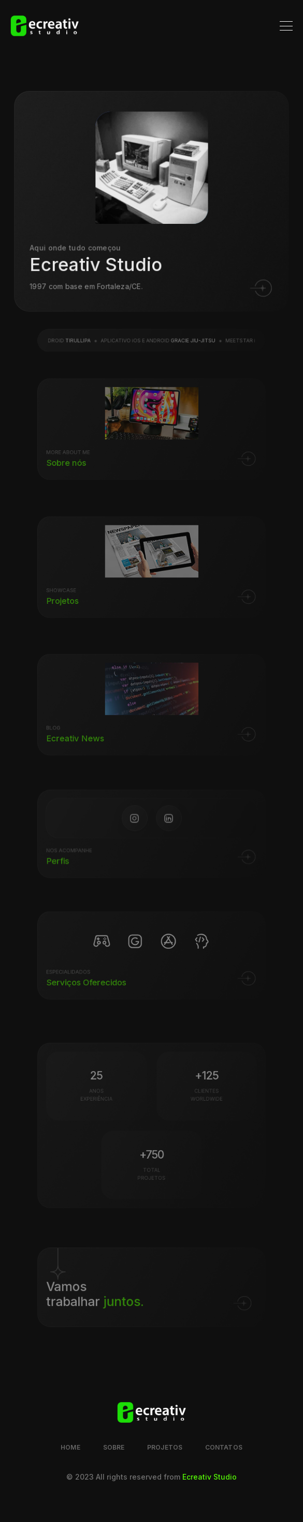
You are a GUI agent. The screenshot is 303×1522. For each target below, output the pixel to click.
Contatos (223, 1447)
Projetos (164, 1447)
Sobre (114, 1447)
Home (70, 1447)
